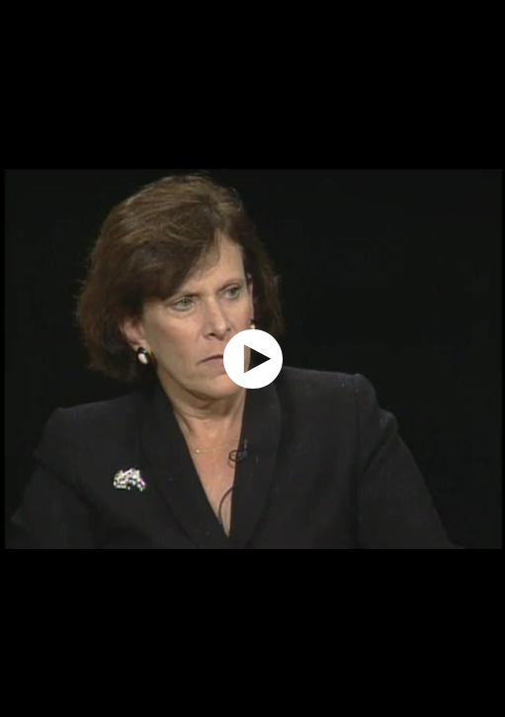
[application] (252, 358)
